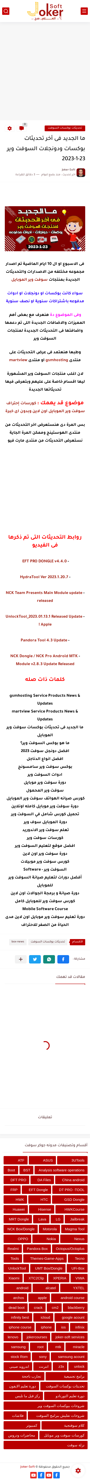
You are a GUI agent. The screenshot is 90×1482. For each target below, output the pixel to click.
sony (43, 1357)
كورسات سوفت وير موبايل (64, 1435)
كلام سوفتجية (74, 1425)
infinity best (20, 1317)
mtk (58, 1347)
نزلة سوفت (75, 1445)
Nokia (51, 1239)
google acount (73, 1317)
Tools (15, 1258)
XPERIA (59, 1278)
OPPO (23, 1239)
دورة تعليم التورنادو (70, 1396)
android (22, 1288)
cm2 (55, 1307)
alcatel (51, 1288)
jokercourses (37, 1337)
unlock (79, 1366)
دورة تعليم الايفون (22, 1386)
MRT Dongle (19, 1219)
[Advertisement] (45, 72)
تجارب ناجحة (31, 1376)
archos (18, 1298)
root (40, 1347)
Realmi (13, 1249)
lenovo (13, 1337)
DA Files (44, 1180)
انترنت (43, 1366)
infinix (79, 1327)
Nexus (79, 1239)
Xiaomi (13, 1278)
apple (42, 1298)
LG (58, 1219)
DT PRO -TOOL (71, 1190)
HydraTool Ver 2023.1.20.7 (44, 577)
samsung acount (71, 1357)
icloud (45, 1317)
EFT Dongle (38, 1190)
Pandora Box (37, 1249)
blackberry (76, 1307)
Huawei (19, 1209)
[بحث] (5, 11)
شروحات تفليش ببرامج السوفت (60, 1416)
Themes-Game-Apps (47, 1258)
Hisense (44, 1209)
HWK (20, 1199)
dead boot (17, 1307)
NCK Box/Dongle (21, 1229)
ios (63, 1327)
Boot (11, 1170)
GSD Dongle (74, 1199)
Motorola (50, 1229)
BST (26, 1170)
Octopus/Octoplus (70, 1249)
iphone (46, 1327)
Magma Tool (74, 1229)
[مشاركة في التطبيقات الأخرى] (21, 959)
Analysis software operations (61, 1170)
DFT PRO (18, 1180)
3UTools (78, 1160)
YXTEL (78, 1288)
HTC (44, 1199)
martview (18, 360)
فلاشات (18, 1416)
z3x (61, 1366)
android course (72, 1298)
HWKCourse (74, 1209)
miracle (78, 1347)
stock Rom (19, 1357)
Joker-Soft (27, 1467)
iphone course (20, 1327)
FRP (14, 1190)
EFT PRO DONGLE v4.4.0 (44, 561)
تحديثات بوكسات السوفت (65, 128)
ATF (21, 1160)
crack (38, 1307)
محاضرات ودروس (21, 1435)
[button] (63, 959)
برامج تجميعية (74, 1376)
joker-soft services (69, 1337)
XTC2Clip (36, 1278)
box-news (18, 942)
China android (73, 1180)
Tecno (79, 1258)
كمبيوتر (31, 1425)
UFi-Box (78, 1268)
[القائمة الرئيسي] (84, 11)
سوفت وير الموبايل (29, 280)
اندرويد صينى (19, 1366)
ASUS (48, 1160)
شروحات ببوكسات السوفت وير (60, 1406)
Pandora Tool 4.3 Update (44, 640)
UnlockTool (17, 1268)
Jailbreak (77, 1219)
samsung (18, 1347)
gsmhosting (57, 360)
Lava (42, 1219)
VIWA (79, 1278)
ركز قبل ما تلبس (27, 1396)
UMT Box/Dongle (48, 1268)
